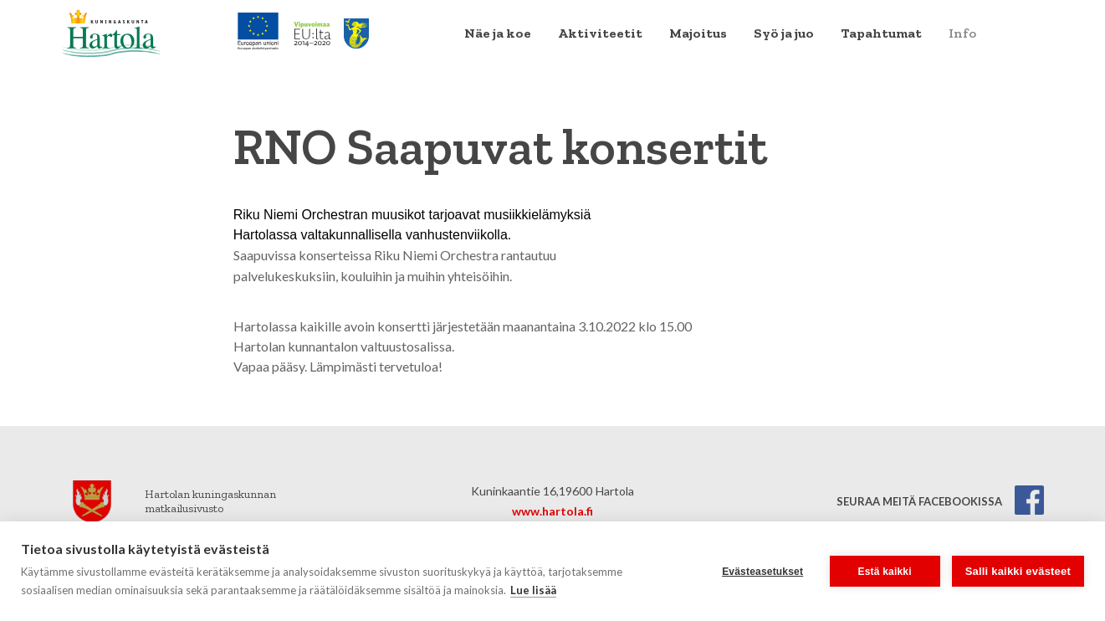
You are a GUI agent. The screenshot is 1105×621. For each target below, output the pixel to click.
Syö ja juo (784, 33)
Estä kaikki (885, 571)
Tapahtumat (881, 33)
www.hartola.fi (552, 511)
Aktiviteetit (600, 33)
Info (962, 33)
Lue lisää (533, 590)
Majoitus (698, 33)
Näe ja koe (497, 33)
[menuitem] (498, 33)
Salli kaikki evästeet (1018, 571)
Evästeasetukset (762, 571)
